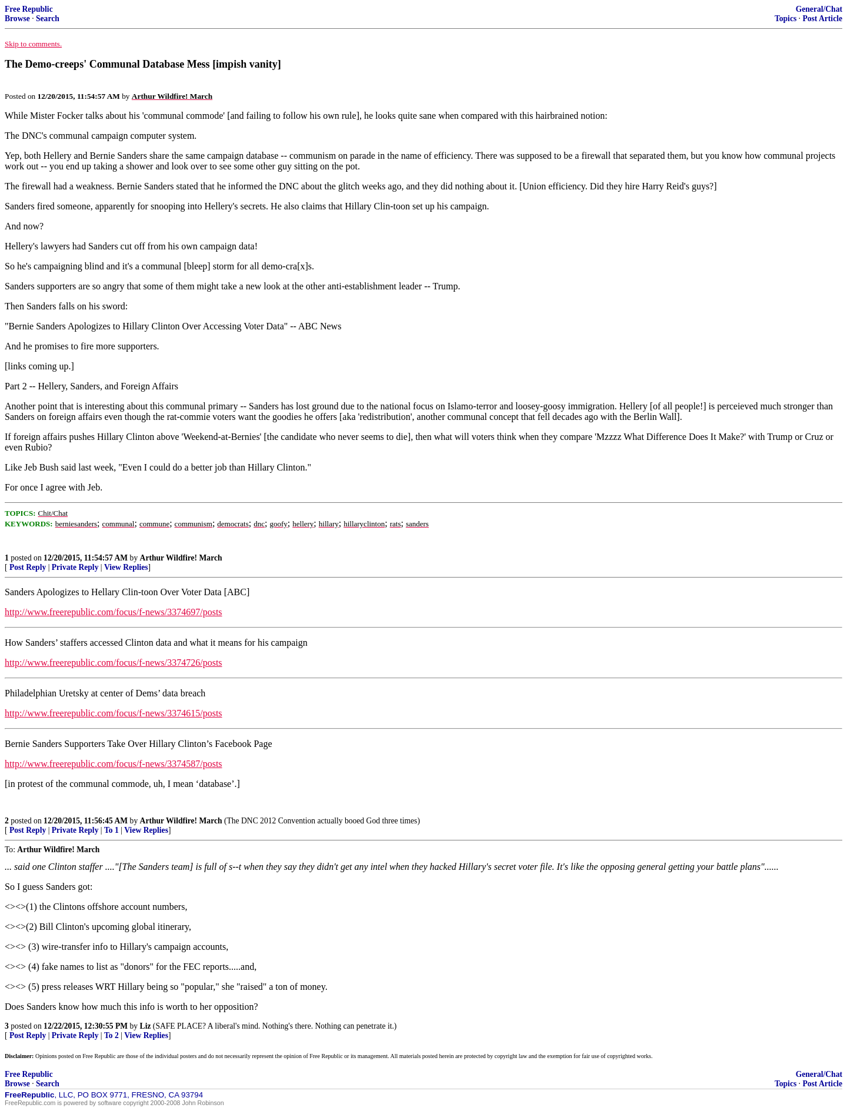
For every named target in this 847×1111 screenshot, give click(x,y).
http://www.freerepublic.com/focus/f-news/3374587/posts (113, 764)
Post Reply (27, 567)
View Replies (126, 567)
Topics (785, 18)
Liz (145, 1026)
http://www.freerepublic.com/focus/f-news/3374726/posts (113, 663)
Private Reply (75, 567)
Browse (17, 18)
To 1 (111, 830)
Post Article (822, 18)
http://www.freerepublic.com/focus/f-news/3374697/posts (113, 612)
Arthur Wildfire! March (181, 557)
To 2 (111, 1035)
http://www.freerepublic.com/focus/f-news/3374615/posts (113, 713)
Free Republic (29, 9)
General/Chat (819, 9)
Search (47, 18)
